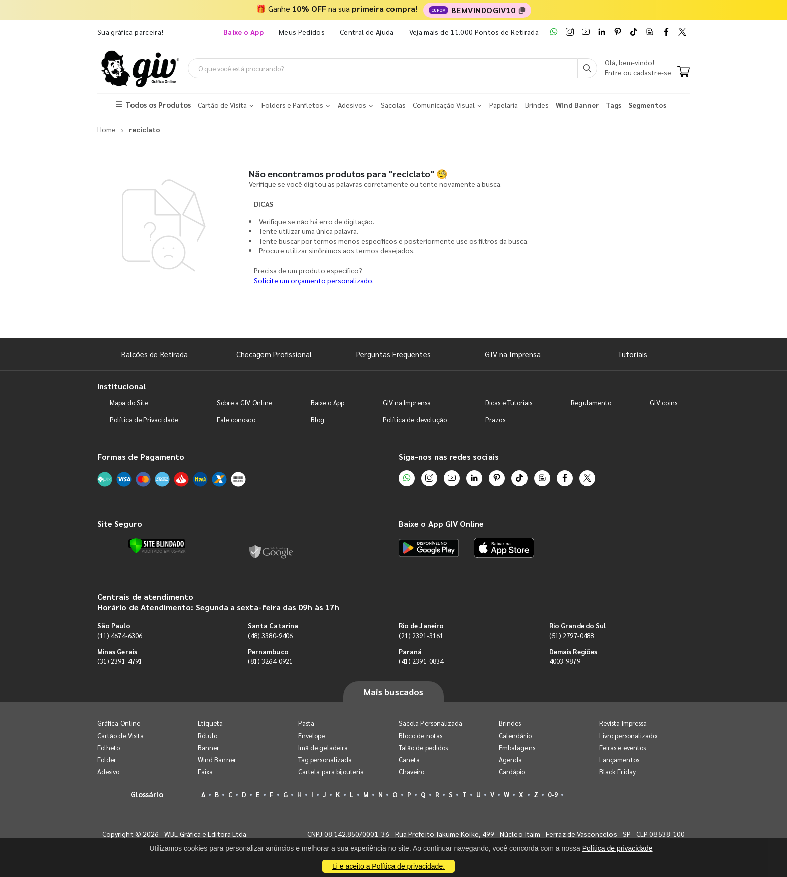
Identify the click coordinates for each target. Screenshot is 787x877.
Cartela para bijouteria (331, 771)
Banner (208, 747)
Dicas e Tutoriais (508, 402)
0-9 (553, 794)
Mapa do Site (129, 402)
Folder (106, 759)
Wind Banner (217, 759)
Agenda (510, 759)
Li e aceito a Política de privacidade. (388, 866)
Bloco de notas (420, 735)
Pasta (306, 723)
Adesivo (108, 771)
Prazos (495, 419)
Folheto (108, 747)
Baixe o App (327, 402)
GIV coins (663, 402)
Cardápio (512, 771)
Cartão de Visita (120, 735)
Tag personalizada (325, 759)
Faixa (205, 771)
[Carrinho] (683, 72)
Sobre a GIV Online (244, 402)
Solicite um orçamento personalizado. (314, 280)
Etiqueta (210, 723)
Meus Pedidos (302, 31)
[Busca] (587, 68)
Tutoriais (632, 354)
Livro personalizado (628, 735)
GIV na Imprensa (513, 354)
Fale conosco (236, 419)
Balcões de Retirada (154, 354)
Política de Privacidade (144, 419)
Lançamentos (619, 759)
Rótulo (207, 735)
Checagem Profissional (274, 354)
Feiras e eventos (622, 747)
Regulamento (591, 402)
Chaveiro (412, 771)
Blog (317, 419)
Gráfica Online (118, 723)
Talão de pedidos (423, 747)
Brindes (510, 723)
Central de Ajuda (367, 31)
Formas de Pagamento (140, 456)
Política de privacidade (617, 848)
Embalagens (517, 747)
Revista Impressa (623, 723)
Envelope (311, 735)
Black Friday (617, 771)
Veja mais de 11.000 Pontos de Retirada (474, 31)
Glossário (147, 794)
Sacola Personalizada (430, 723)
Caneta (409, 759)
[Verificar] (157, 546)
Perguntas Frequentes (393, 354)
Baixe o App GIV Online (441, 523)
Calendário (515, 735)
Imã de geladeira (323, 747)
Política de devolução (415, 419)
